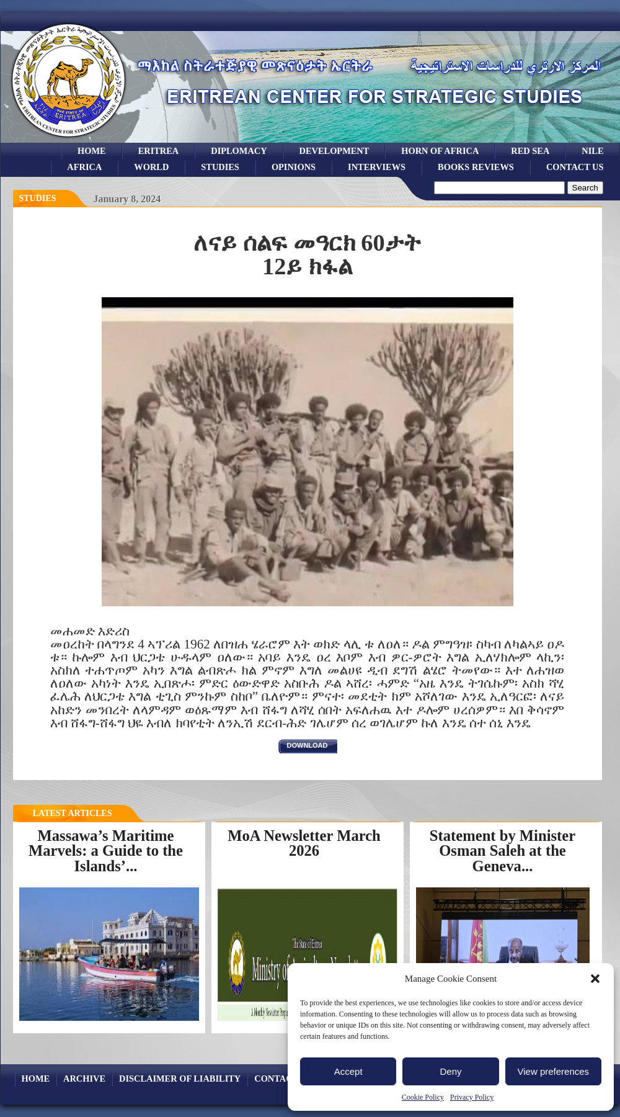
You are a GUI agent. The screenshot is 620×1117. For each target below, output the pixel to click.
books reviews (476, 167)
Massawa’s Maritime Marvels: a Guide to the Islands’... (106, 850)
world (151, 167)
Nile (592, 151)
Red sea (530, 151)
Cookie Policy (423, 1097)
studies (220, 167)
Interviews (376, 167)
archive (84, 1078)
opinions (294, 167)
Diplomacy (239, 151)
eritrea (158, 151)
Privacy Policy (472, 1097)
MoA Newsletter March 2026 (304, 843)
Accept (348, 1071)
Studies (37, 198)
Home (92, 151)
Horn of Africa (440, 151)
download (307, 745)
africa (84, 167)
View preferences (554, 1071)
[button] (595, 978)
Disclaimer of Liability (180, 1078)
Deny (450, 1071)
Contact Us (575, 167)
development (334, 151)
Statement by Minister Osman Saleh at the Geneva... (502, 850)
